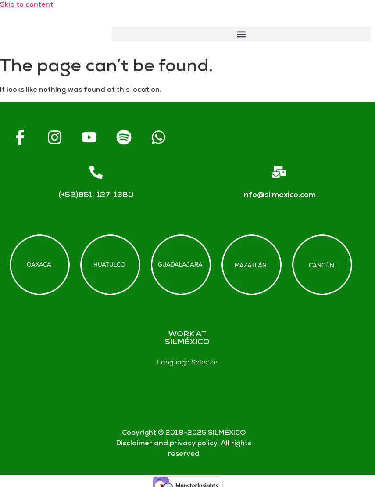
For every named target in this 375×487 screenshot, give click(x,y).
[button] (241, 34)
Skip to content (26, 5)
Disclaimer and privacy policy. (167, 444)
